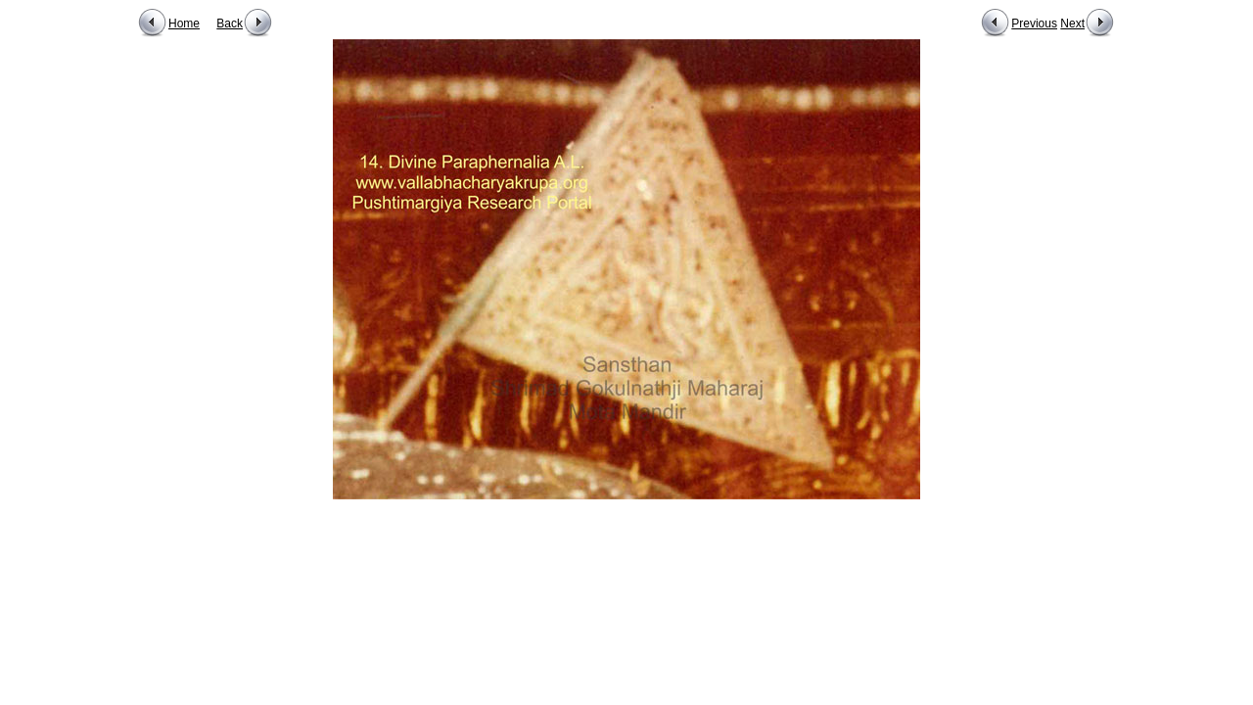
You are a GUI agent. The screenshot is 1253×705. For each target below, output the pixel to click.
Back (229, 23)
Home (184, 23)
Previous (1034, 23)
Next (1072, 23)
